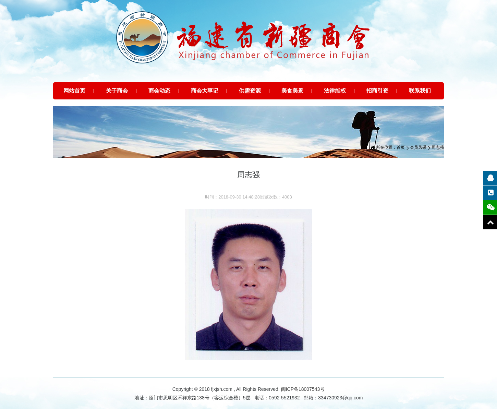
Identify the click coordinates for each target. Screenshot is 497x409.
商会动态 (159, 91)
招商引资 (377, 91)
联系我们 (420, 91)
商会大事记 (204, 91)
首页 (401, 147)
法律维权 (335, 91)
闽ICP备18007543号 (303, 389)
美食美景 (292, 91)
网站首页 (74, 91)
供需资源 (250, 91)
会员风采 (418, 147)
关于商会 (117, 91)
